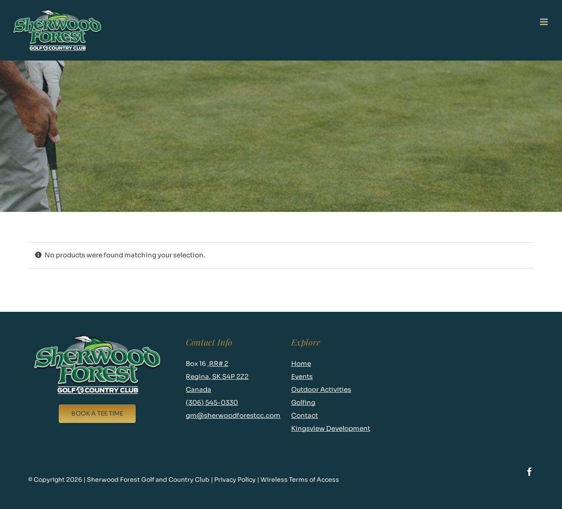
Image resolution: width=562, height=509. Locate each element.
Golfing (303, 402)
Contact (304, 415)
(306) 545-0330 (212, 402)
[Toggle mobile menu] (544, 21)
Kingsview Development (330, 428)
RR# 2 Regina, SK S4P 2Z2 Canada (217, 376)
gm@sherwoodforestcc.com (233, 415)
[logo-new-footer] (97, 337)
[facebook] (529, 471)
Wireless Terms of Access (300, 479)
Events (302, 376)
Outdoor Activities (321, 389)
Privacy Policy (235, 479)
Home (301, 363)
